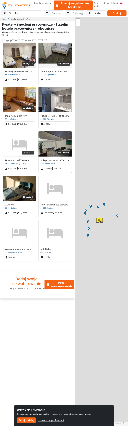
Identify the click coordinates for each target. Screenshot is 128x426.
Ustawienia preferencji (51, 420)
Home (4, 19)
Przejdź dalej (26, 420)
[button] (88, 235)
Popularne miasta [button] (42, 3)
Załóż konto (96, 4)
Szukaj (117, 13)
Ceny (106, 3)
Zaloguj (114, 3)
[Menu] (122, 3)
